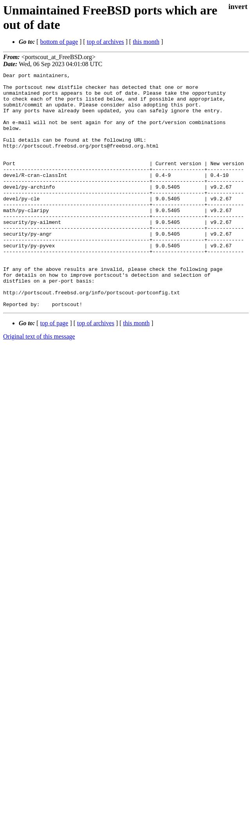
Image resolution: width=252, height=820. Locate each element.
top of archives (105, 41)
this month (146, 41)
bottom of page (59, 41)
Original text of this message (39, 383)
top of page (54, 370)
